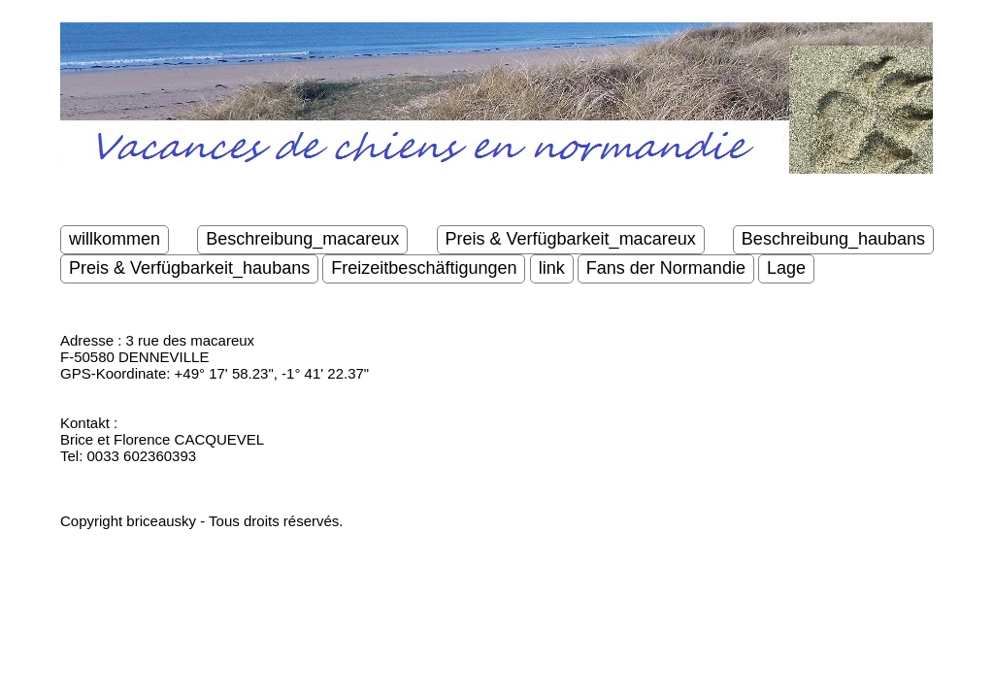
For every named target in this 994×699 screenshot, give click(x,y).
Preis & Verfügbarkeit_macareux (571, 239)
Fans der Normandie (666, 268)
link (552, 268)
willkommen (114, 239)
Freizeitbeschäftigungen (423, 268)
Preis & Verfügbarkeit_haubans (189, 268)
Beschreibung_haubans (833, 239)
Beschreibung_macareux (302, 239)
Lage (786, 268)
